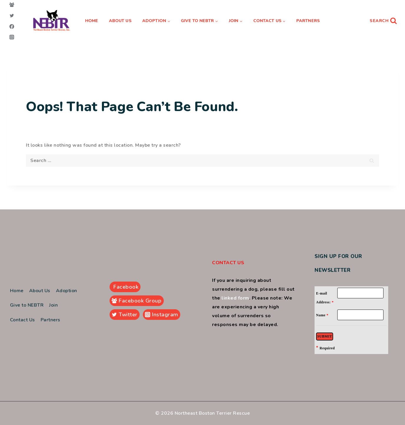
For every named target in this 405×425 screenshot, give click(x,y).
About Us (120, 21)
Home (91, 21)
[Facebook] (11, 26)
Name (322, 315)
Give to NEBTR (27, 305)
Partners (308, 21)
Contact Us (22, 320)
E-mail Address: (325, 297)
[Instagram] (11, 37)
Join (53, 305)
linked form (235, 298)
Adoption (66, 290)
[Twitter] (11, 15)
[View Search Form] (383, 21)
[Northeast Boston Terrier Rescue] (52, 21)
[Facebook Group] (11, 4)
